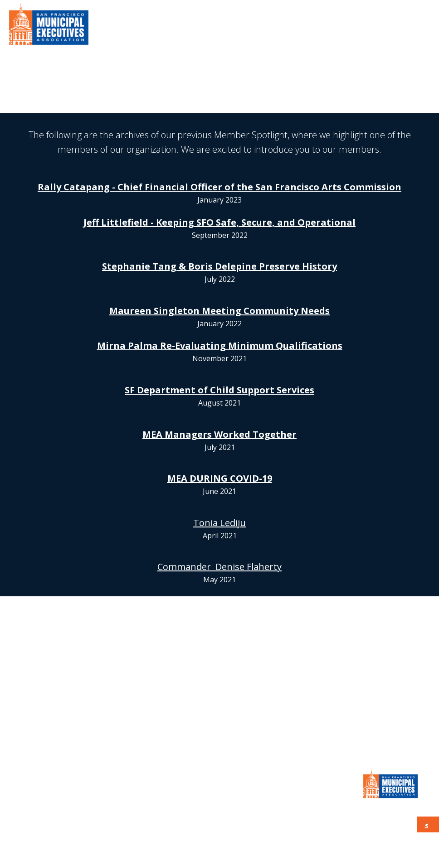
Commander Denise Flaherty (219, 567)
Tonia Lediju (219, 523)
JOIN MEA (219, 718)
